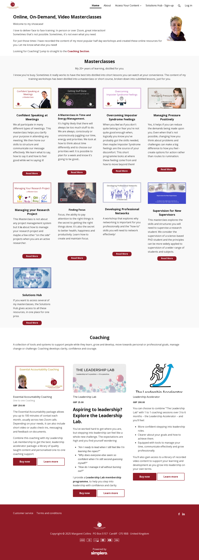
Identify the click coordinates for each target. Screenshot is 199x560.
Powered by (60, 551)
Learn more (51, 461)
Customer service (23, 513)
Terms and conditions (49, 513)
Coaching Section (78, 51)
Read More (32, 173)
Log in (188, 5)
